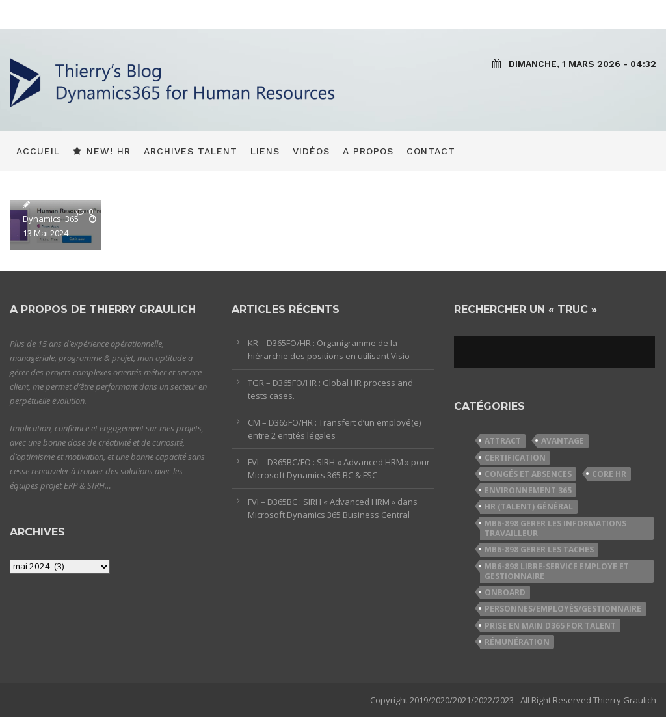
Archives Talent (190, 151)
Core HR (609, 474)
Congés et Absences (528, 474)
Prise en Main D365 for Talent (550, 625)
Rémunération (517, 641)
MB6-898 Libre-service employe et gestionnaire (557, 571)
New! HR (102, 151)
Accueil (38, 151)
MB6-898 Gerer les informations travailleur (555, 528)
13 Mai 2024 (45, 233)
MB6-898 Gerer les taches (539, 549)
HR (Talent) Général (529, 506)
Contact (430, 151)
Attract (503, 440)
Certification (515, 457)
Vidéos (311, 151)
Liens (265, 151)
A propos (368, 151)
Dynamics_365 (51, 218)
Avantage (562, 440)
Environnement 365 (528, 490)
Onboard (505, 592)
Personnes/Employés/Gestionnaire (563, 608)
